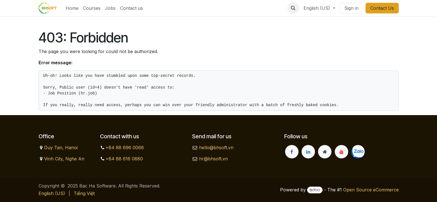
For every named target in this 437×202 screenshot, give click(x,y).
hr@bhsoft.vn (213, 158)
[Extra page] (324, 151)
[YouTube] (341, 151)
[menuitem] (72, 8)
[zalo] (358, 151)
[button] (293, 8)
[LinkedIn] (308, 151)
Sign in (351, 8)
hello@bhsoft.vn (216, 147)
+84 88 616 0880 (124, 158)
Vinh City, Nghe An (64, 158)
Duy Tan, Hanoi (61, 147)
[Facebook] (292, 151)
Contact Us (382, 8)
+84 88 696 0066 (125, 147)
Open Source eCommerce (371, 190)
